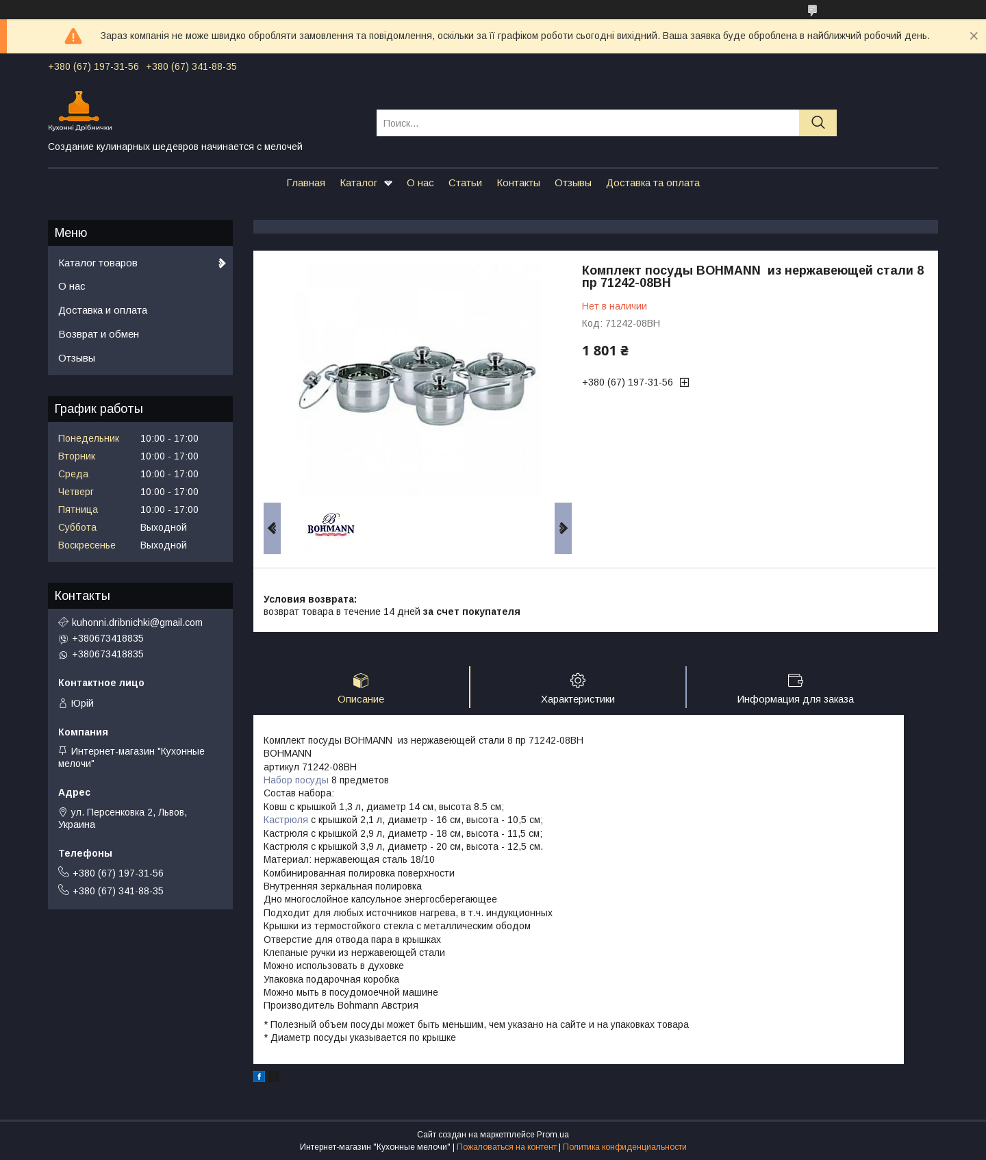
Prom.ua (553, 1134)
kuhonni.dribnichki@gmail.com (137, 622)
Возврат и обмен (98, 334)
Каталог (358, 182)
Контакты (518, 182)
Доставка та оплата (653, 182)
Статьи (465, 182)
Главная (305, 182)
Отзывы (573, 182)
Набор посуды (296, 779)
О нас (420, 182)
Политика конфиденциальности (625, 1147)
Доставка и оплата (102, 310)
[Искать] (818, 123)
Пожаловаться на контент (507, 1147)
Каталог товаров (98, 262)
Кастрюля (286, 819)
